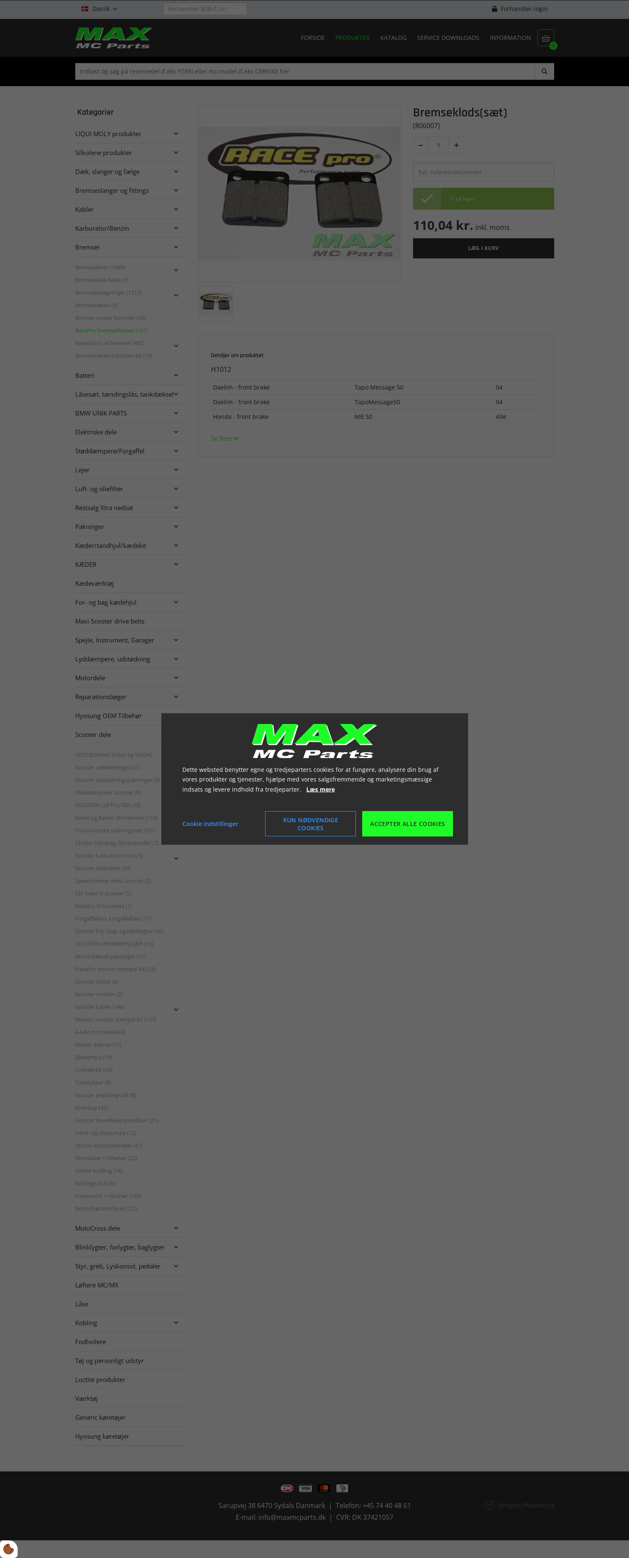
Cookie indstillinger (210, 824)
